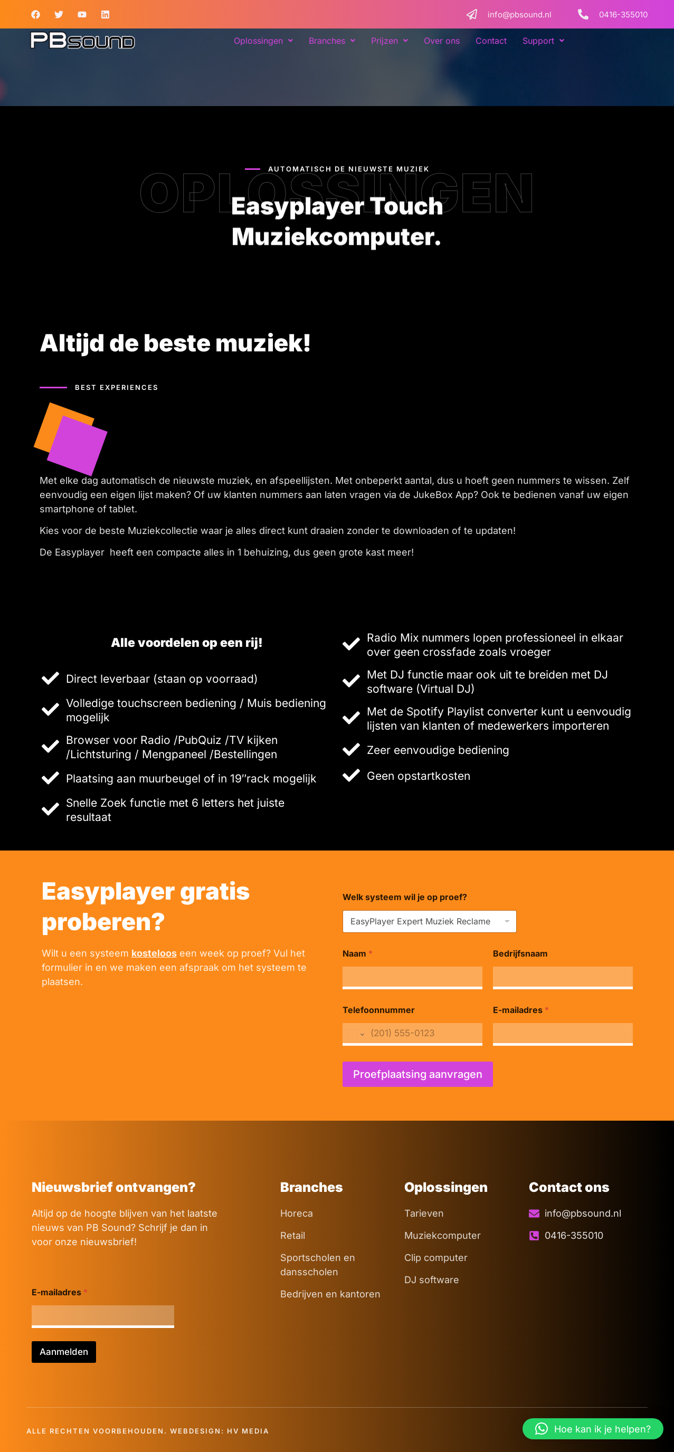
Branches (332, 40)
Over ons (442, 40)
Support (543, 40)
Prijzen (389, 40)
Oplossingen (263, 40)
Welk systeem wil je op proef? (405, 897)
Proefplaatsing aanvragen (417, 1074)
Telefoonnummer (379, 1010)
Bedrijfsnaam (520, 954)
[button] (263, 40)
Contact (491, 40)
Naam (358, 954)
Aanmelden (64, 1351)
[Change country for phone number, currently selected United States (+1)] (355, 1034)
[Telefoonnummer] (412, 1034)
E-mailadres (521, 1010)
